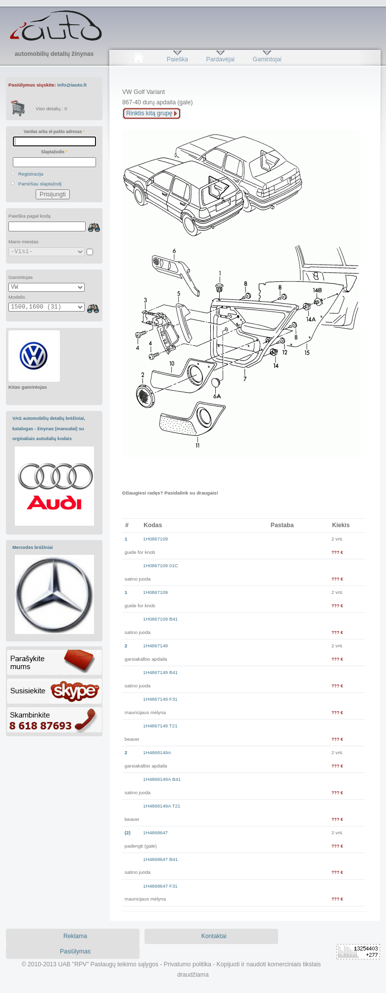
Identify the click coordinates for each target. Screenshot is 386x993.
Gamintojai (266, 59)
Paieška (177, 59)
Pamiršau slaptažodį (40, 183)
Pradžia (138, 59)
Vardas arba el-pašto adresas (54, 131)
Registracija (31, 174)
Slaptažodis (54, 151)
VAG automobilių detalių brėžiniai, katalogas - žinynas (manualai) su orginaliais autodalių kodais (48, 428)
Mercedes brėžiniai (32, 547)
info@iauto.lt (72, 85)
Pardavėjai (220, 59)
